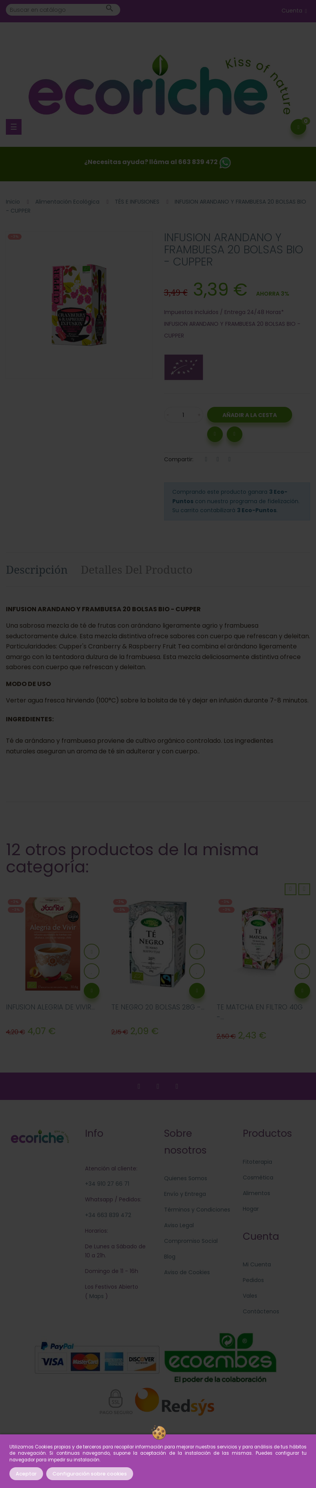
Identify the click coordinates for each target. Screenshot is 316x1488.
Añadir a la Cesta (249, 415)
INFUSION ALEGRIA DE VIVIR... (50, 1007)
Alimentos (256, 1193)
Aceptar (26, 1473)
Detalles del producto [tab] (137, 569)
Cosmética (258, 1177)
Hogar (251, 1209)
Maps (96, 1296)
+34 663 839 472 (108, 1215)
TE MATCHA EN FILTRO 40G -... (260, 1012)
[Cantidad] (183, 415)
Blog (169, 1256)
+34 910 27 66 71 (107, 1184)
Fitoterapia (257, 1162)
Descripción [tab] (37, 569)
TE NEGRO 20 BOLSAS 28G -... (157, 1007)
